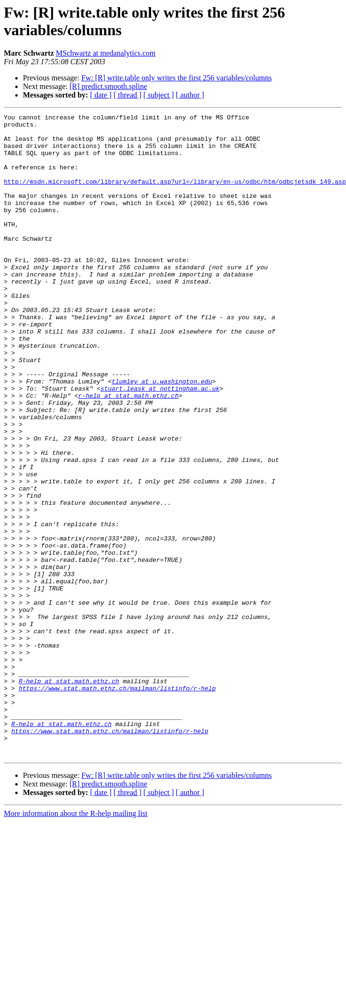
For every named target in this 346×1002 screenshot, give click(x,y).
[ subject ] (158, 95)
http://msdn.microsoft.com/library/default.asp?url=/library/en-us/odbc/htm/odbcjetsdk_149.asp (175, 195)
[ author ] (190, 95)
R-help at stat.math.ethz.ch (69, 795)
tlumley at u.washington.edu (162, 435)
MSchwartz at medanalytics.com (105, 53)
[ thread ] (127, 95)
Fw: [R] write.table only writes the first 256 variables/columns (176, 78)
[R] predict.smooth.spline (108, 86)
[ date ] (101, 95)
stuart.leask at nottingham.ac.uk (160, 444)
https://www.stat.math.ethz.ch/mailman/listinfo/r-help (117, 803)
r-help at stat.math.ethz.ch (128, 452)
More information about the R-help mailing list (75, 942)
